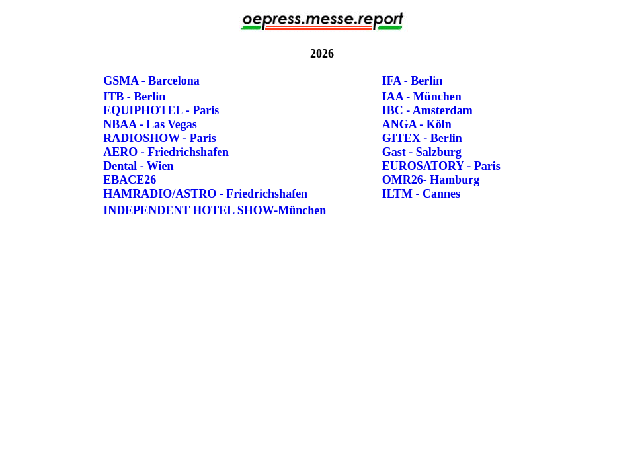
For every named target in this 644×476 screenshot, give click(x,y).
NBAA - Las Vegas (150, 124)
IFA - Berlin (412, 80)
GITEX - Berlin (422, 138)
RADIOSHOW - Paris (159, 138)
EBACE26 (129, 179)
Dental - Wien (138, 166)
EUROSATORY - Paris (441, 166)
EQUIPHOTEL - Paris (161, 110)
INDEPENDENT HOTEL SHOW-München (214, 210)
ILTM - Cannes (421, 193)
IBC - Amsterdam (427, 110)
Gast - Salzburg (422, 152)
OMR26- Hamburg (431, 179)
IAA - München (422, 96)
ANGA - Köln (417, 124)
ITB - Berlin (134, 96)
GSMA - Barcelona (151, 80)
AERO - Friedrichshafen (166, 152)
